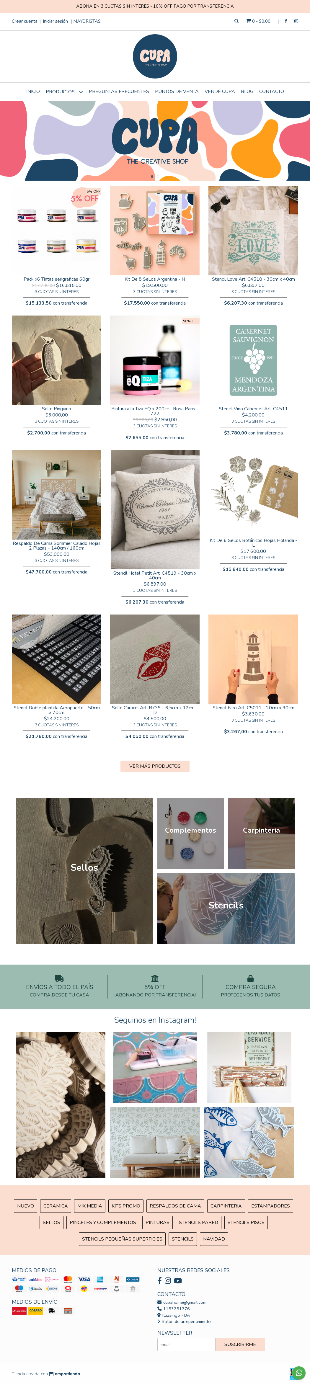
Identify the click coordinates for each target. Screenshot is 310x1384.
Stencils (183, 1239)
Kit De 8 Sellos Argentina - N (155, 279)
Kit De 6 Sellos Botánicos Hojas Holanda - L (253, 542)
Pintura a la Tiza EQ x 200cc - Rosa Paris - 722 (154, 411)
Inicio (33, 91)
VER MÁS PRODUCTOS (155, 766)
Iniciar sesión (55, 21)
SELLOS (51, 1222)
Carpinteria (226, 1206)
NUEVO (25, 1206)
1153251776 (173, 1309)
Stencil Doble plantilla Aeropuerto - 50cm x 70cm (57, 710)
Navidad (214, 1239)
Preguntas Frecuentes (119, 91)
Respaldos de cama (175, 1206)
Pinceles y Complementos (103, 1222)
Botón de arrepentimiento (184, 1321)
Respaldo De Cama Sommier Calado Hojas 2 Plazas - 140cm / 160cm (57, 545)
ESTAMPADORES (270, 1206)
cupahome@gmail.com (181, 1302)
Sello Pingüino (56, 409)
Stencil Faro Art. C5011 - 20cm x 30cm (253, 708)
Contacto (271, 91)
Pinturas (157, 1222)
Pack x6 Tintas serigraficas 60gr (56, 279)
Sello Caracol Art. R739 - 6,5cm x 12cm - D (155, 710)
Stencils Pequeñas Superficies (122, 1239)
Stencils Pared (198, 1222)
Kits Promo (126, 1206)
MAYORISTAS (87, 21)
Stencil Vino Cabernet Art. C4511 (253, 409)
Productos (64, 92)
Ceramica (55, 1206)
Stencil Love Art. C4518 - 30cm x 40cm (253, 279)
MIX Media (89, 1206)
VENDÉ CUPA (220, 91)
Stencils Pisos (246, 1222)
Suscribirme (240, 1344)
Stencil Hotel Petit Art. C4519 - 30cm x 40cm (154, 575)
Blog (247, 91)
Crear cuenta (24, 21)
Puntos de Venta (177, 91)
